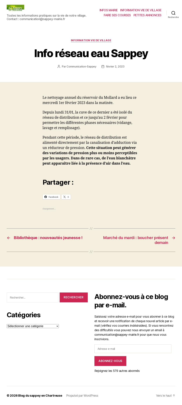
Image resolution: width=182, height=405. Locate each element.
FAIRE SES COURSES (117, 15)
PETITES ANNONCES (147, 15)
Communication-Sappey (81, 66)
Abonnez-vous (110, 361)
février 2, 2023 (115, 66)
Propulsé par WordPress (82, 395)
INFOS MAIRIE (109, 10)
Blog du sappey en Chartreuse (40, 395)
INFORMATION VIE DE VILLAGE (140, 10)
